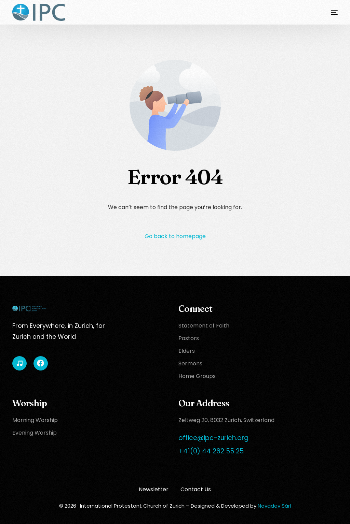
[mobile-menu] (329, 12)
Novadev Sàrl (274, 505)
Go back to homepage (175, 236)
